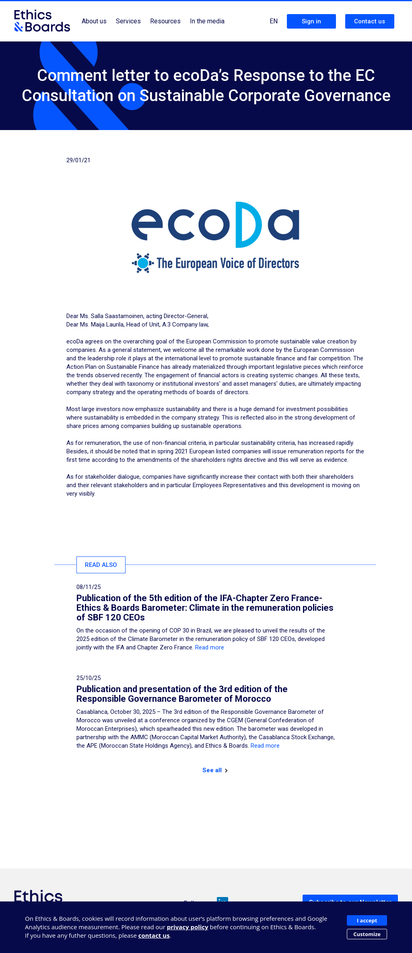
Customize (367, 934)
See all (215, 770)
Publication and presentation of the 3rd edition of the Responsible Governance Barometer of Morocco (182, 694)
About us (94, 21)
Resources (165, 21)
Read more (209, 647)
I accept (367, 920)
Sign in (311, 21)
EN (274, 21)
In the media (207, 21)
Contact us (369, 21)
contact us (154, 935)
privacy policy (187, 927)
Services (128, 21)
